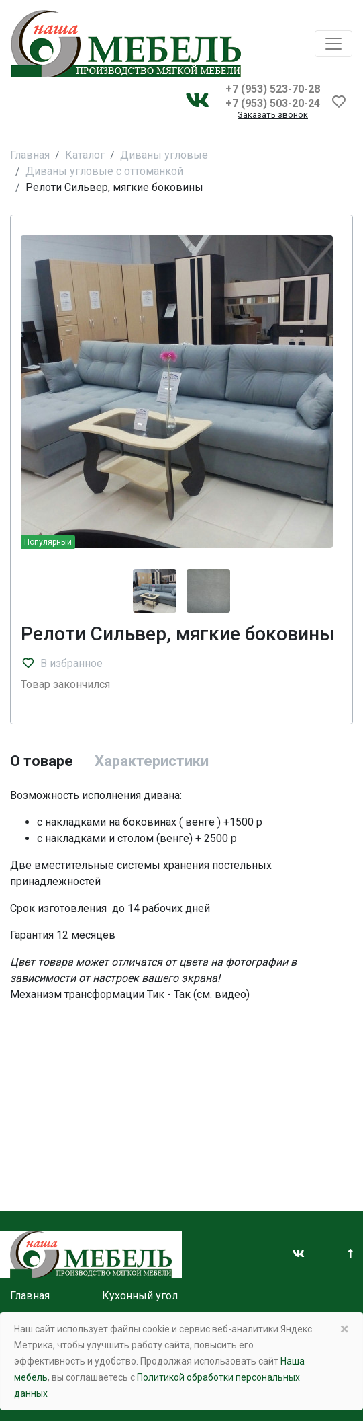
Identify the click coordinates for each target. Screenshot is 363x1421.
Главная (30, 155)
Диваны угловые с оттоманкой (104, 171)
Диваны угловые (164, 155)
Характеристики (152, 761)
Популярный (48, 542)
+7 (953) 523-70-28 (272, 89)
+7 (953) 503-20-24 (272, 103)
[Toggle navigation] (333, 43)
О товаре (41, 761)
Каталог (85, 155)
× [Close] (344, 1328)
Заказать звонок (273, 115)
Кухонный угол (140, 1295)
